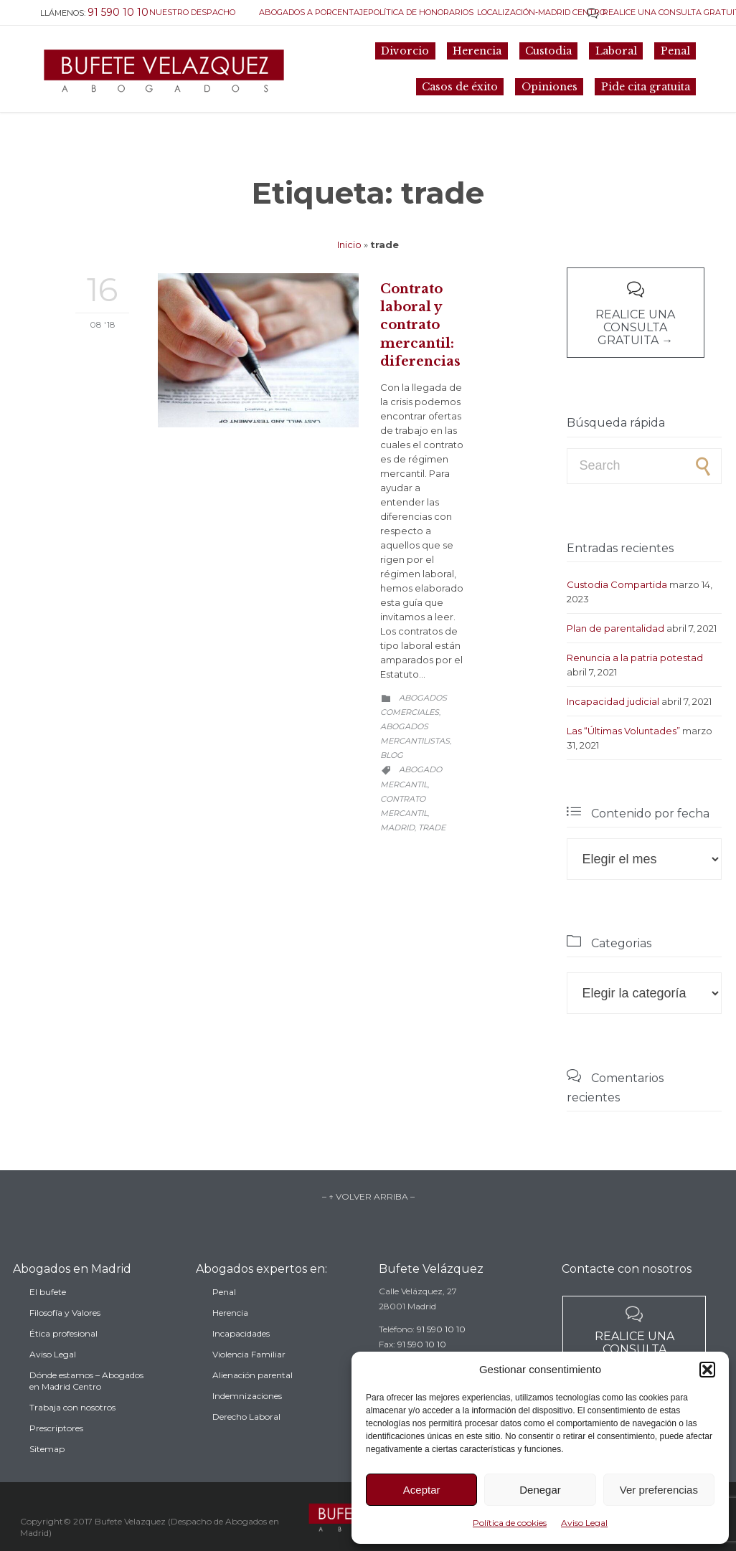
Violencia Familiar (249, 1373)
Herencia (230, 1332)
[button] (707, 1369)
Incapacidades (241, 1352)
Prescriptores (56, 1451)
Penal (224, 1311)
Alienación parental (252, 1394)
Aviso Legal (584, 1522)
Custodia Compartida (617, 584)
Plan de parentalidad (615, 628)
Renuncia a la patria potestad (635, 657)
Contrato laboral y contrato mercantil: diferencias (420, 325)
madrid (397, 827)
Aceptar (421, 1490)
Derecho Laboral (246, 1436)
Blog (391, 755)
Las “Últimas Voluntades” (623, 730)
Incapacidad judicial (613, 701)
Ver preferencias (659, 1490)
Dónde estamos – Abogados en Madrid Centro (86, 1404)
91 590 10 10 (441, 1343)
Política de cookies (510, 1522)
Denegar (540, 1490)
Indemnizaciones (247, 1415)
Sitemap (47, 1471)
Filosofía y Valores (64, 1335)
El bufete (47, 1314)
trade (431, 827)
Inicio (349, 244)
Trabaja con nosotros (72, 1430)
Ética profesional (63, 1356)
